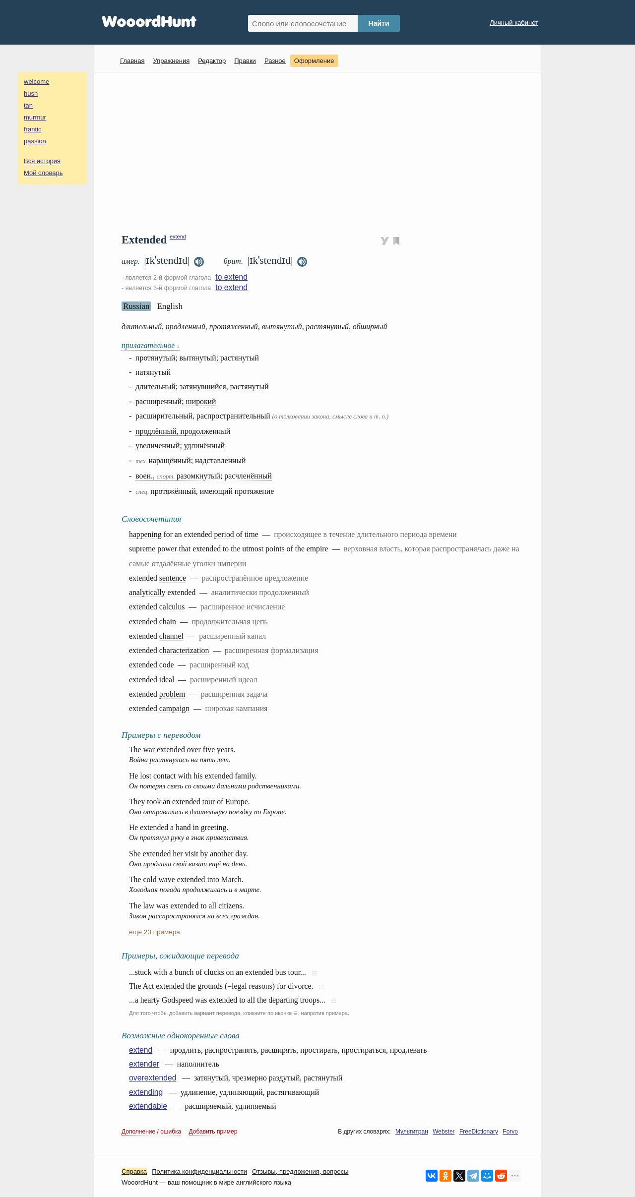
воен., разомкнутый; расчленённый (203, 476)
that (185, 548)
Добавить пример (213, 1131)
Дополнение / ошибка (151, 1131)
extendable (148, 1106)
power (167, 548)
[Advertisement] (321, 151)
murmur (35, 117)
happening (145, 534)
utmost (252, 548)
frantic (32, 129)
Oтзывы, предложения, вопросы (300, 1171)
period (224, 534)
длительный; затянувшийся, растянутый (202, 386)
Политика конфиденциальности (199, 1171)
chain (167, 621)
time (251, 534)
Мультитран (411, 1131)
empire (317, 548)
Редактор (212, 60)
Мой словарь (43, 173)
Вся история (42, 161)
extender (144, 1064)
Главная (132, 60)
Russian (136, 306)
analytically (147, 592)
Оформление (314, 60)
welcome (36, 81)
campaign (174, 708)
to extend (231, 277)
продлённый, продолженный (182, 431)
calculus (172, 606)
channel (171, 636)
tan (28, 105)
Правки (245, 60)
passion (35, 141)
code (166, 664)
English (170, 306)
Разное (275, 60)
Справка (134, 1171)
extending (146, 1092)
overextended (152, 1078)
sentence (172, 578)
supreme (142, 548)
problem (172, 694)
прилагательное (151, 345)
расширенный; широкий (175, 401)
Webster (443, 1131)
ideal (167, 679)
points (275, 548)
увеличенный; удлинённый (180, 445)
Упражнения (171, 60)
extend (178, 236)
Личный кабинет (514, 22)
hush (31, 93)
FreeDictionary (478, 1131)
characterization (184, 650)
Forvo (510, 1131)
